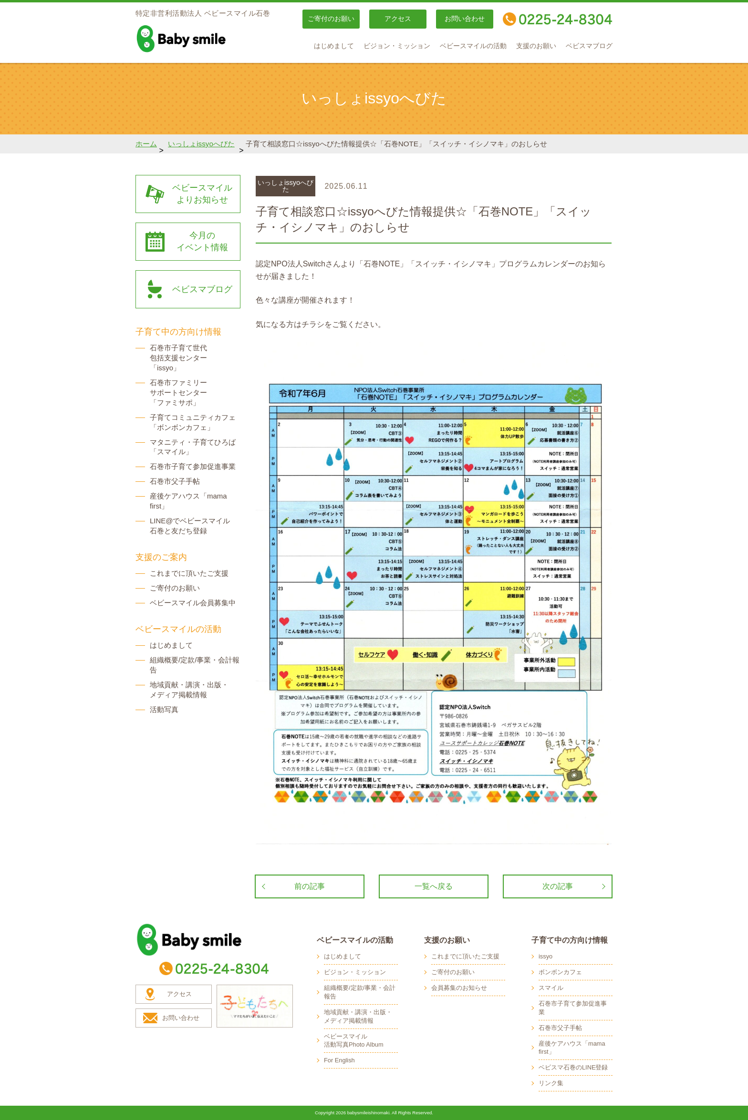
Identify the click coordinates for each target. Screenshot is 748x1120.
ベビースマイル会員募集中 (193, 603)
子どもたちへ (255, 1006)
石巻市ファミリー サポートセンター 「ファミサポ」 (178, 392)
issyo (545, 956)
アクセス (397, 18)
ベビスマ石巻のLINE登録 (573, 1067)
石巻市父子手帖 (175, 481)
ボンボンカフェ (560, 972)
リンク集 (551, 1083)
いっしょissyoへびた (201, 144)
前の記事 (309, 886)
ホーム (146, 144)
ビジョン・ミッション (397, 46)
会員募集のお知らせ (459, 987)
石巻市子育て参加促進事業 (193, 466)
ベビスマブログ (589, 46)
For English (339, 1060)
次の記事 (557, 886)
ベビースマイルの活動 (473, 46)
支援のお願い (536, 46)
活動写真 (164, 709)
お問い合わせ (465, 18)
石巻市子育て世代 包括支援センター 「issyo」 (178, 358)
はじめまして (334, 46)
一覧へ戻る (434, 886)
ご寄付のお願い (331, 18)
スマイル (551, 987)
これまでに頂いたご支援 (189, 573)
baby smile (202, 38)
